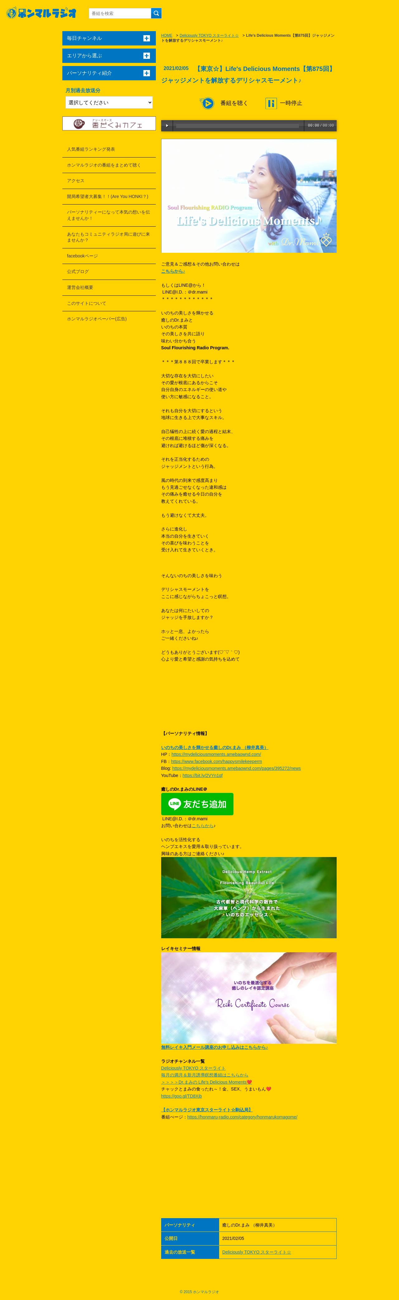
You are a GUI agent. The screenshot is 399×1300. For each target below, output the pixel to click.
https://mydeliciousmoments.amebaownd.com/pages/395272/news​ (236, 768)
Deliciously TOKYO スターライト (193, 1068)
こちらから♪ (173, 271)
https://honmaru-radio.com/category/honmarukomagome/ (242, 1116)
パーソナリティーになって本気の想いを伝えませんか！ (108, 215)
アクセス (75, 180)
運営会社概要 (80, 287)
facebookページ (82, 255)
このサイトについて (86, 303)
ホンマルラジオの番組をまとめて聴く (104, 164)
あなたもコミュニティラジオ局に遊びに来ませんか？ (108, 237)
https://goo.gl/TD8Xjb (181, 1096)
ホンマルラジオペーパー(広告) (97, 318)
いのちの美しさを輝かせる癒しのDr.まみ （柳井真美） (215, 747)
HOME (166, 35)
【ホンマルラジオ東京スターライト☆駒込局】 (207, 1109)
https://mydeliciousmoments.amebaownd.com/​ (216, 754)
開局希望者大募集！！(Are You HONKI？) (107, 196)
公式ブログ (78, 271)
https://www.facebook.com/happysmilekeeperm (216, 761)
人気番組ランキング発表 (91, 149)
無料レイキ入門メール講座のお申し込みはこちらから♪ (214, 1047)
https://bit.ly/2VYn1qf (203, 775)
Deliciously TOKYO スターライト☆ (209, 35)
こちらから (203, 825)
